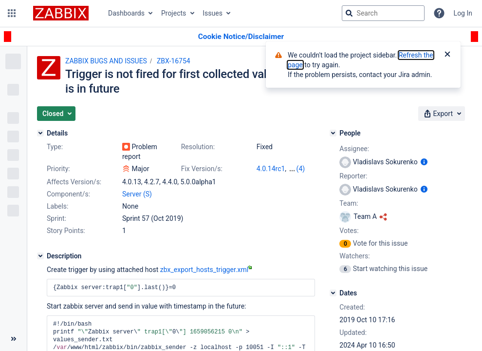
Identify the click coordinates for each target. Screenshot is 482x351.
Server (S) (137, 194)
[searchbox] (383, 13)
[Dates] (333, 293)
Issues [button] (212, 13)
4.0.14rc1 (271, 169)
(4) (301, 169)
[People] (333, 133)
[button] (12, 13)
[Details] (40, 133)
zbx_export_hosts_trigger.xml (206, 269)
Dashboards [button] (126, 13)
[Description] (40, 256)
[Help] (439, 13)
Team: (348, 203)
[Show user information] (424, 162)
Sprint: (56, 218)
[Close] (447, 55)
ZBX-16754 (173, 61)
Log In (463, 13)
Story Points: (66, 230)
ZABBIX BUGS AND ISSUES (106, 61)
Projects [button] (173, 13)
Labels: (57, 206)
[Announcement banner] (241, 36)
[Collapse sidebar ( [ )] (13, 339)
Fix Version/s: (201, 169)
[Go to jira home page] (60, 13)
